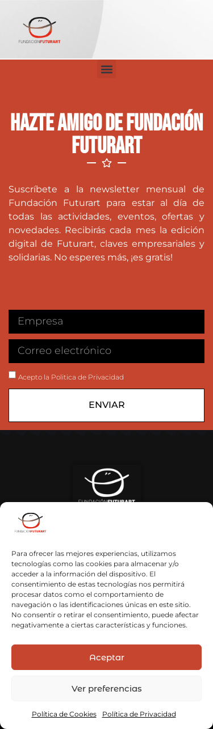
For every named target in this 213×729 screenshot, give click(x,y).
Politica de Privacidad (87, 377)
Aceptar (106, 657)
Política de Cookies (64, 714)
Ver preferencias (107, 688)
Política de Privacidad (139, 714)
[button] (106, 69)
